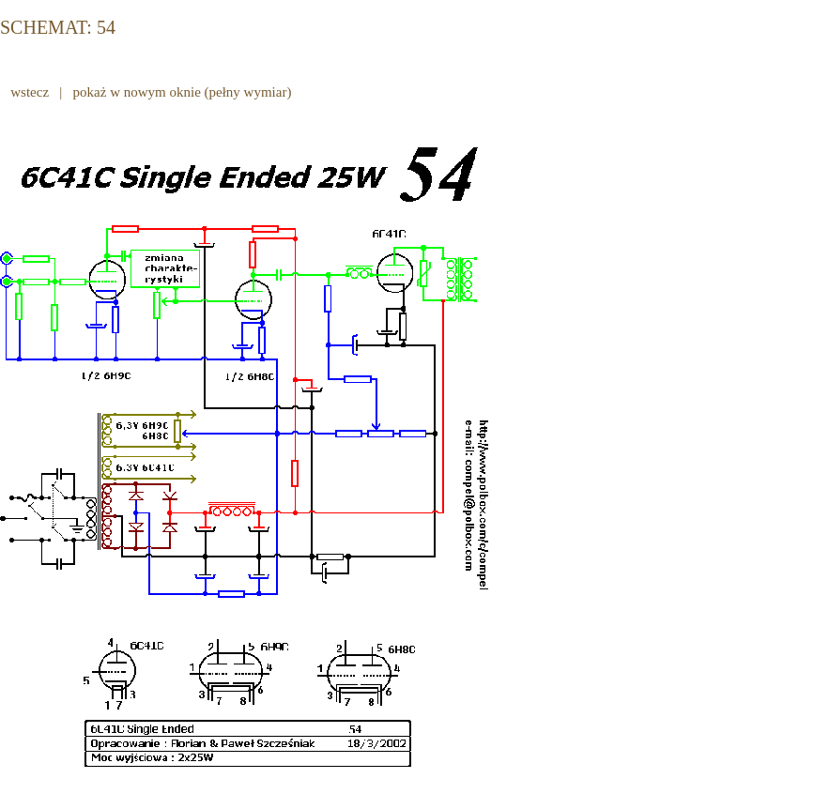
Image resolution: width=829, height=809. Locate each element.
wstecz (30, 91)
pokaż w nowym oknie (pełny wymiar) (182, 91)
